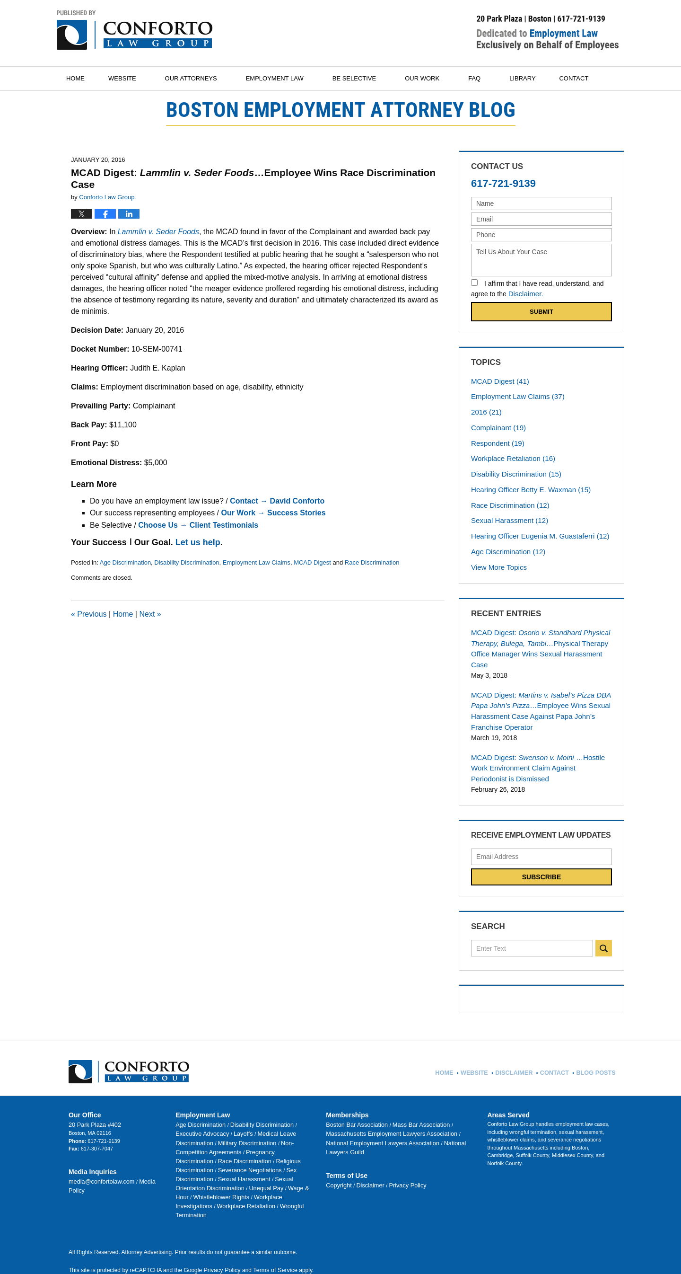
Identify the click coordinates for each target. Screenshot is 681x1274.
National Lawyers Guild (404, 1109)
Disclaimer (365, 1141)
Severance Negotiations (240, 1125)
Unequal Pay (228, 1140)
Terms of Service (273, 1210)
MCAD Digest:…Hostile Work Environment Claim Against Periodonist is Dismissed (540, 739)
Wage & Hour (263, 1140)
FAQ (485, 78)
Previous (89, 614)
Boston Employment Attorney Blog (135, 30)
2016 (485, 409)
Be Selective (364, 78)
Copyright (337, 1141)
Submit (541, 311)
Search (603, 918)
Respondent (495, 438)
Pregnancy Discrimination (205, 1117)
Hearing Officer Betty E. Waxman (526, 483)
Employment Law (285, 78)
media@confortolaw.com (98, 1149)
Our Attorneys (201, 78)
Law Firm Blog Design (573, 1250)
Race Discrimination (372, 562)
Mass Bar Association (409, 1094)
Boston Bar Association (353, 1094)
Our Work (432, 78)
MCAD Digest (312, 562)
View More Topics (498, 556)
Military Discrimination (201, 1109)
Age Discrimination (125, 562)
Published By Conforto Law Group (548, 32)
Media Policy (144, 1149)
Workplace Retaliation (510, 453)
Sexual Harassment (506, 512)
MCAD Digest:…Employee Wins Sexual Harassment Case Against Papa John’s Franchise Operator (536, 685)
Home (80, 78)
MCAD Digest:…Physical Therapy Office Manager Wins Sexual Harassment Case (540, 631)
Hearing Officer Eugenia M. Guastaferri (535, 527)
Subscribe (541, 846)
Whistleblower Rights (200, 1148)
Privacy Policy (397, 1141)
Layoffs (211, 1102)
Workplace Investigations (258, 1148)
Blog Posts (596, 1039)
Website (133, 78)
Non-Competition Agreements (265, 1109)
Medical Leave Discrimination (257, 1102)
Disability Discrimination (186, 562)
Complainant (496, 424)
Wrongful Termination (254, 1156)
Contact (589, 78)
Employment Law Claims (256, 562)
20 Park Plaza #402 (91, 1094)
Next (150, 614)
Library (533, 78)
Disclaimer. (524, 293)
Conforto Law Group (160, 1250)
